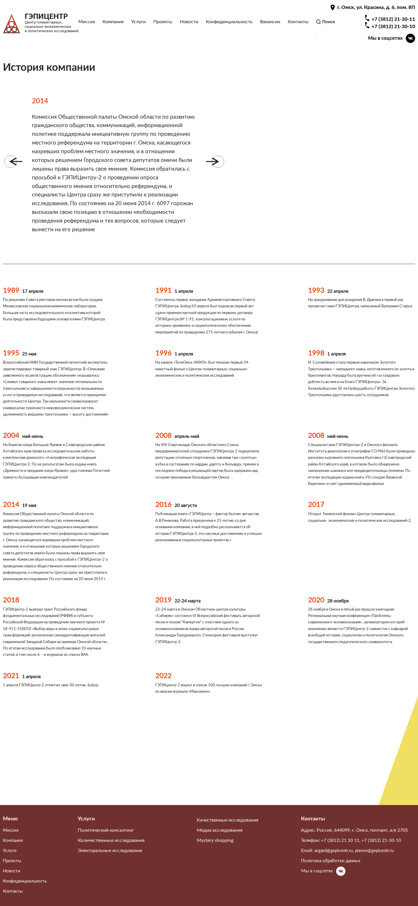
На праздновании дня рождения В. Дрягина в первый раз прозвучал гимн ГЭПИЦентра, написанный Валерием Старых (359, 331)
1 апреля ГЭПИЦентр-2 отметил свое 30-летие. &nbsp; (55, 749)
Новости (189, 25)
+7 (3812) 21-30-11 (393, 26)
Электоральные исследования (110, 858)
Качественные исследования (227, 827)
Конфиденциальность (229, 25)
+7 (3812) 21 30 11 (340, 847)
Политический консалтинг (106, 837)
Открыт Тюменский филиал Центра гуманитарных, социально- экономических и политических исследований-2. (356, 571)
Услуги (138, 25)
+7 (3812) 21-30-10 (393, 34)
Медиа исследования (219, 837)
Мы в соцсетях (384, 45)
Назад (10, 178)
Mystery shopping (215, 847)
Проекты (162, 25)
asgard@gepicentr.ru (335, 858)
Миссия (86, 25)
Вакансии (270, 25)
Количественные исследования (111, 847)
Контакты (297, 25)
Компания (112, 25)
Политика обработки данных (332, 868)
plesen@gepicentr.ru (378, 858)
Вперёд (218, 178)
